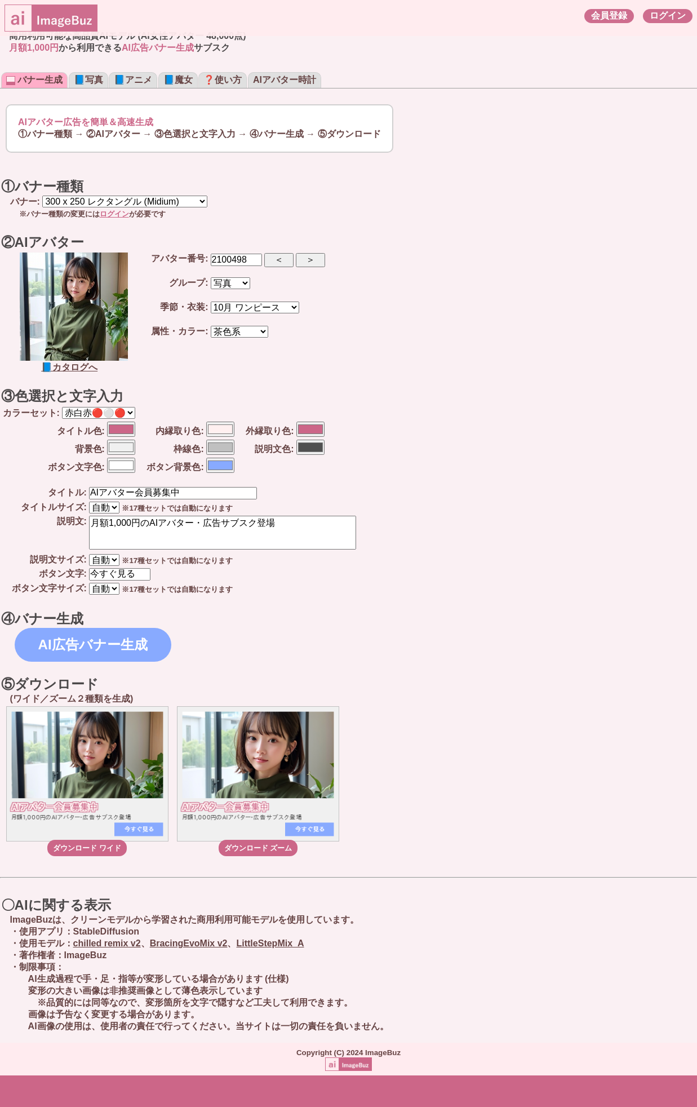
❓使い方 (222, 80)
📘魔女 (178, 80)
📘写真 (88, 80)
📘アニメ (133, 80)
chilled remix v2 (107, 943)
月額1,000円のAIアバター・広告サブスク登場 (222, 533)
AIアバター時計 (284, 80)
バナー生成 (34, 80)
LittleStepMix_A (270, 943)
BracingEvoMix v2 (189, 943)
